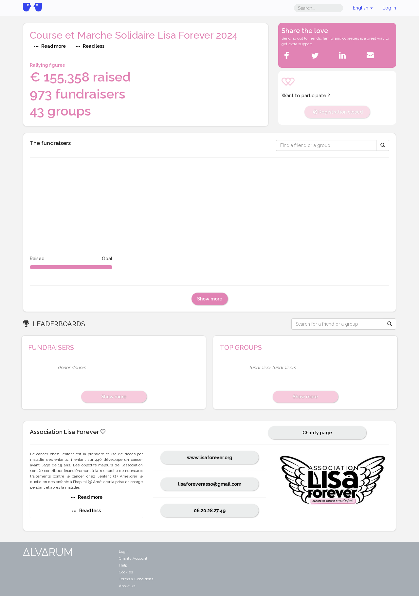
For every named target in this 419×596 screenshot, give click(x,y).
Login (124, 551)
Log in (389, 7)
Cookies (126, 572)
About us (127, 586)
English (363, 7)
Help (123, 565)
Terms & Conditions (136, 579)
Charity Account (133, 558)
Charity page (317, 432)
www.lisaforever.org (209, 457)
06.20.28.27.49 (210, 510)
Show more (209, 298)
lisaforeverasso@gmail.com (209, 484)
